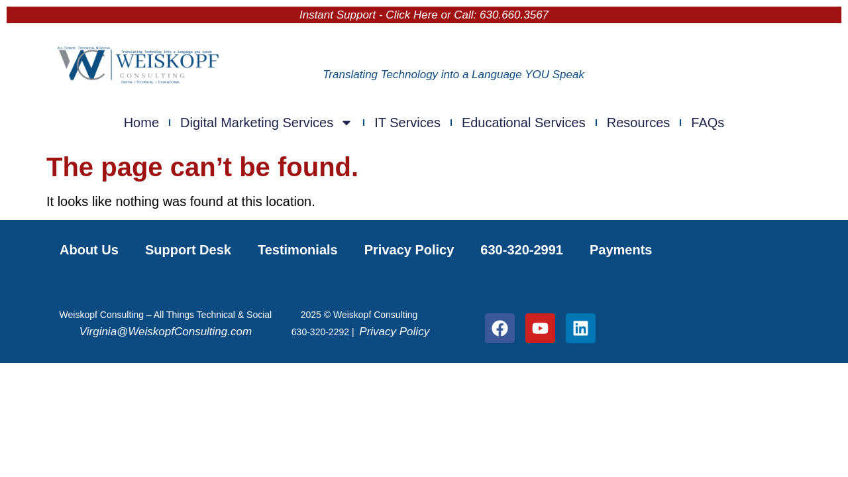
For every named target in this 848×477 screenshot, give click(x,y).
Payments (621, 249)
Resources (638, 122)
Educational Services (524, 122)
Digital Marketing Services (266, 122)
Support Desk (188, 249)
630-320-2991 (521, 249)
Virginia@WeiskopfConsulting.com (166, 331)
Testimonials (298, 249)
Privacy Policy (409, 249)
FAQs (707, 122)
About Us (89, 249)
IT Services (407, 122)
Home (141, 122)
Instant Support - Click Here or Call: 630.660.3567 (424, 15)
